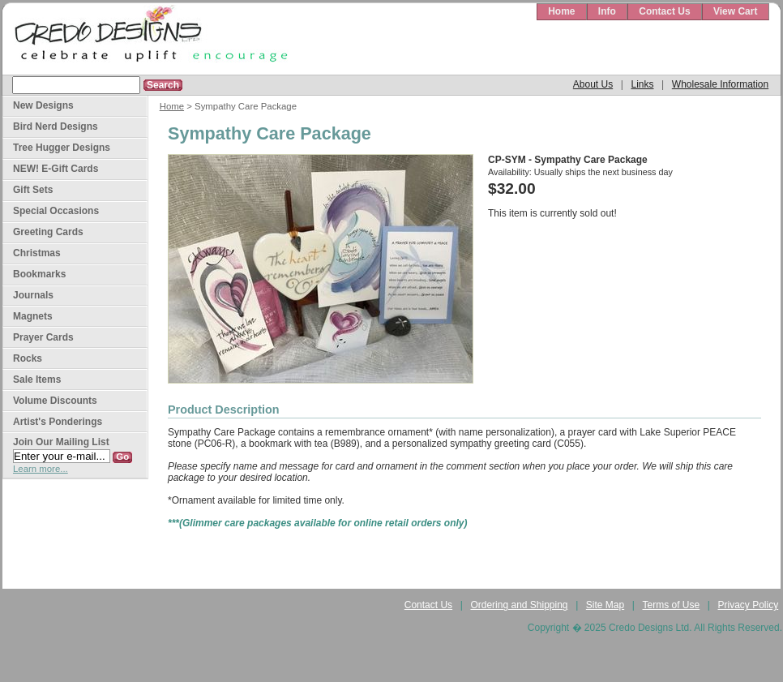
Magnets (33, 316)
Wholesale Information (720, 84)
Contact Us (664, 11)
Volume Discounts (55, 400)
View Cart (735, 11)
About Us (593, 84)
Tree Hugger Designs (61, 147)
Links (642, 84)
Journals (33, 295)
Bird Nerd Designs (55, 126)
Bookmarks (39, 274)
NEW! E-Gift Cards (55, 168)
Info (607, 11)
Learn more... (40, 469)
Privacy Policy (748, 605)
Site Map (605, 605)
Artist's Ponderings (57, 421)
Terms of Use (671, 605)
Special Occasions (56, 211)
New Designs (43, 105)
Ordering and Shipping (518, 605)
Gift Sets (33, 189)
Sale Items (37, 379)
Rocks (27, 358)
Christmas (37, 253)
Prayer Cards (43, 337)
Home (561, 11)
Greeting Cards (48, 232)
